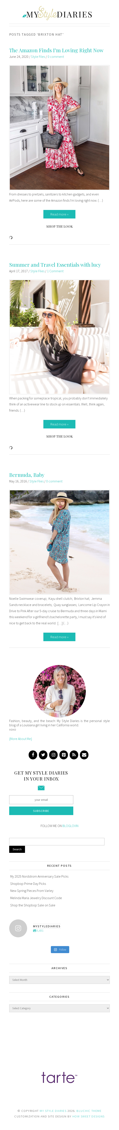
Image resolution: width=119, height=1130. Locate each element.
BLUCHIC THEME (88, 1111)
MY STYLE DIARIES (53, 1111)
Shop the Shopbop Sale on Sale (32, 905)
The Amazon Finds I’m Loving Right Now (56, 50)
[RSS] (74, 754)
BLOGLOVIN (70, 826)
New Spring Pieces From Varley (31, 890)
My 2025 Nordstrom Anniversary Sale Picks (39, 876)
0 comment (56, 56)
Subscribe (41, 811)
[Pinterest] (63, 754)
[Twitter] (43, 754)
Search (17, 849)
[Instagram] (53, 754)
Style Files (38, 56)
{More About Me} (20, 739)
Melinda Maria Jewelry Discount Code (36, 898)
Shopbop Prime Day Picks (28, 883)
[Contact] (84, 754)
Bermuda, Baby (26, 474)
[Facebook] (33, 754)
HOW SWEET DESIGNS (88, 1116)
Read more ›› (59, 214)
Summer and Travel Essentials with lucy (55, 264)
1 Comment (55, 271)
